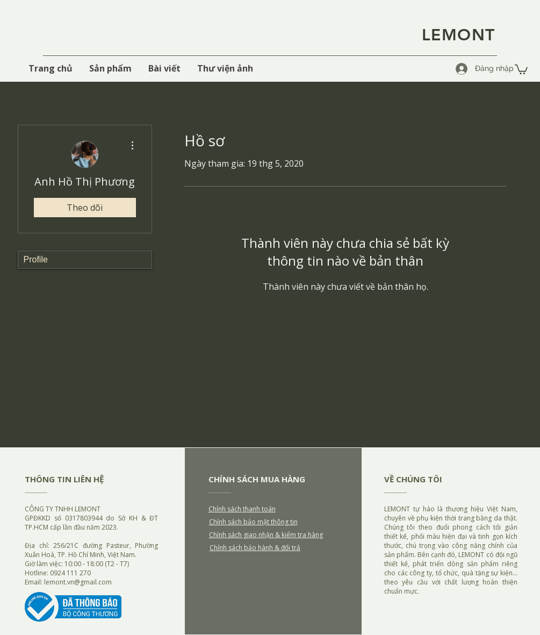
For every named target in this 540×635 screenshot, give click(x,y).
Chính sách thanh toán (242, 508)
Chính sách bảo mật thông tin (253, 521)
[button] (521, 68)
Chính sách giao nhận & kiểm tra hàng (266, 534)
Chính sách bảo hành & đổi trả (255, 547)
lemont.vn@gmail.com (78, 582)
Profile (36, 259)
